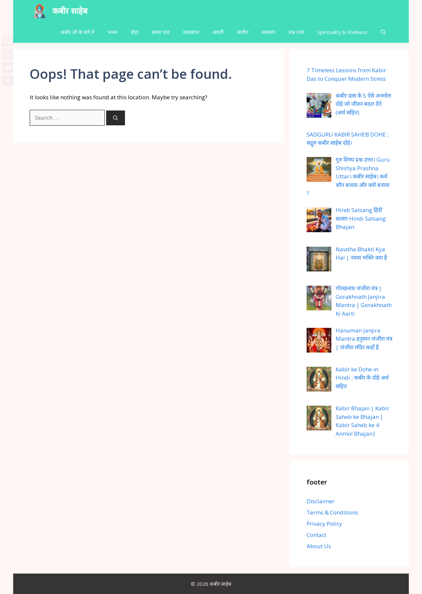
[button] (383, 32)
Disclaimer (321, 501)
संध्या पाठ (161, 32)
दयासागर (191, 32)
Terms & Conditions (332, 512)
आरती (218, 32)
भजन (112, 32)
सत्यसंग (268, 32)
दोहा (134, 32)
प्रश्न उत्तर (296, 32)
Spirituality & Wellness (342, 32)
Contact (316, 535)
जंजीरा (243, 32)
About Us (319, 546)
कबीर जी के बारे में (77, 32)
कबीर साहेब (69, 10)
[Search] (115, 117)
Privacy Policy (324, 523)
